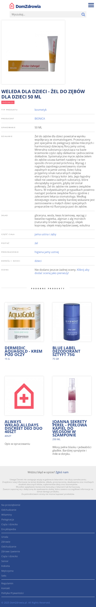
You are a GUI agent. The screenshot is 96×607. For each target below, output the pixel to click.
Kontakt (5, 588)
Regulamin (7, 583)
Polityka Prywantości (12, 593)
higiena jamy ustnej (47, 252)
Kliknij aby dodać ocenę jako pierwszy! (62, 271)
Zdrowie (5, 541)
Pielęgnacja (7, 519)
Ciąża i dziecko (9, 524)
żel (36, 243)
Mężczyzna (7, 570)
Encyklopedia (8, 529)
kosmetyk (41, 110)
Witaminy (6, 514)
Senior (4, 561)
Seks (3, 575)
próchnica (7, 102)
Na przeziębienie (10, 505)
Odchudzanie (8, 509)
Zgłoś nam (62, 472)
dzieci (38, 261)
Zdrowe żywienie (10, 551)
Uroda (4, 536)
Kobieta (5, 566)
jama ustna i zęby (45, 234)
